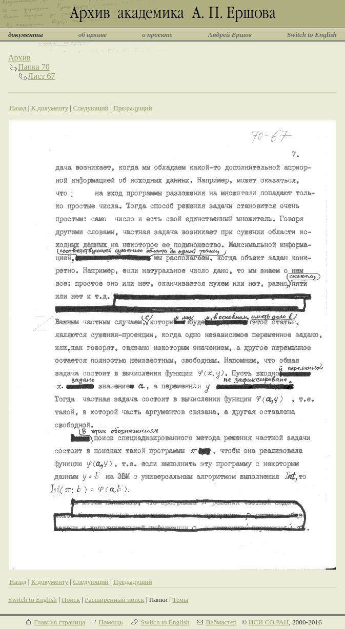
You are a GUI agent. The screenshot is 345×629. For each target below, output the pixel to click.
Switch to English (312, 34)
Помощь (110, 622)
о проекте (157, 34)
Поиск (71, 599)
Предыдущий (132, 108)
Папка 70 (34, 66)
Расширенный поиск (114, 599)
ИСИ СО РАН (269, 622)
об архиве (92, 34)
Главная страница (59, 622)
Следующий (90, 108)
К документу (49, 108)
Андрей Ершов (230, 34)
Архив (19, 57)
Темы (180, 599)
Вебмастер (221, 622)
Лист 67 (41, 76)
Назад (18, 108)
